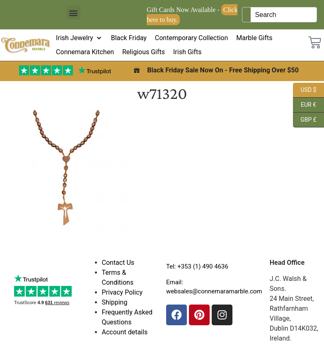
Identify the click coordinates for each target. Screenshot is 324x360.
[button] (73, 12)
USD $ (304, 90)
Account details (125, 332)
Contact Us (118, 262)
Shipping (115, 302)
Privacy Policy (122, 292)
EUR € (304, 105)
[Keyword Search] (283, 14)
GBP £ (305, 120)
